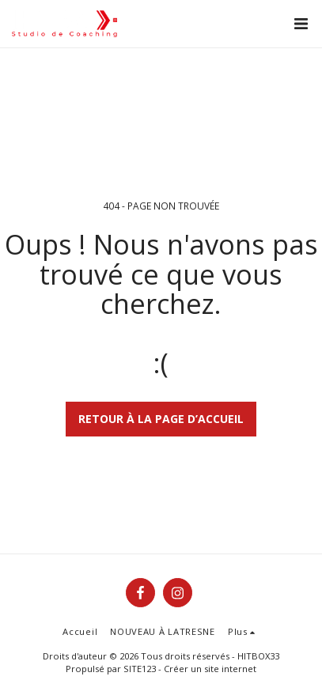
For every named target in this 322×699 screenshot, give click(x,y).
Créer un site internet (210, 668)
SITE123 (139, 668)
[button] (300, 23)
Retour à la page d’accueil (161, 418)
